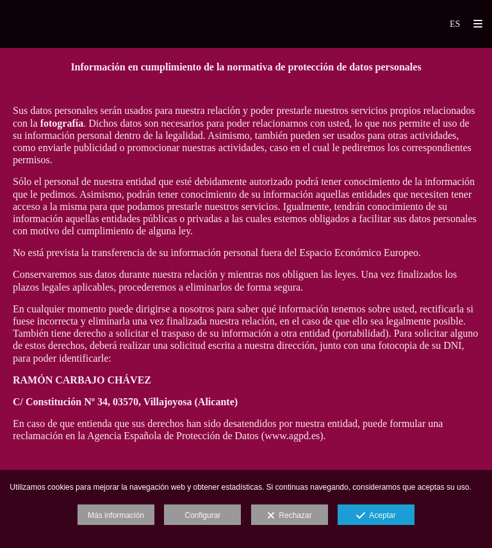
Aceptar (375, 516)
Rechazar (289, 516)
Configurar (202, 515)
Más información (116, 515)
